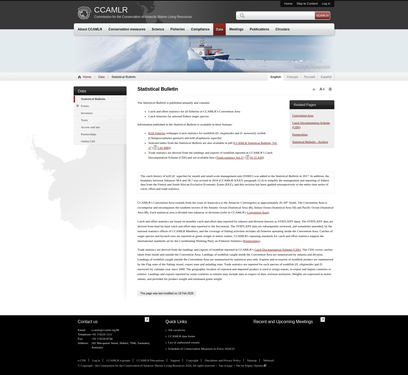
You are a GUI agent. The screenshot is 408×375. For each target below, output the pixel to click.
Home (288, 3)
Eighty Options (254, 365)
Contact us (88, 321)
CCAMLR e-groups (118, 360)
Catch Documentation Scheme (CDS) (277, 249)
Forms (82, 106)
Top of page (225, 365)
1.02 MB (161, 147)
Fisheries (177, 29)
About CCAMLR (90, 29)
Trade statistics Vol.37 (230, 157)
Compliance (200, 29)
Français (292, 76)
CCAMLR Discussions (150, 360)
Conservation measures (126, 29)
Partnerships (88, 134)
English (276, 76)
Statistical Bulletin (93, 98)
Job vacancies (176, 330)
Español (326, 76)
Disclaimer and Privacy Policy (223, 360)
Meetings (236, 29)
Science (158, 29)
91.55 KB (254, 157)
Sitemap (252, 360)
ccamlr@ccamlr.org (103, 330)
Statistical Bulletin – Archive (310, 141)
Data (219, 29)
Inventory (87, 113)
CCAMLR (111, 10)
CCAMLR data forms (181, 336)
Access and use (90, 127)
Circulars (282, 29)
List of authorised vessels (183, 342)
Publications (259, 29)
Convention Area (302, 115)
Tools (84, 120)
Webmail (268, 360)
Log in (326, 3)
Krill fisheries (156, 133)
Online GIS (88, 141)
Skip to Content (307, 3)
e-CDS (82, 360)
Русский (309, 76)
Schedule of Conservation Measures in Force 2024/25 (201, 348)
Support (175, 360)
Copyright (192, 360)
